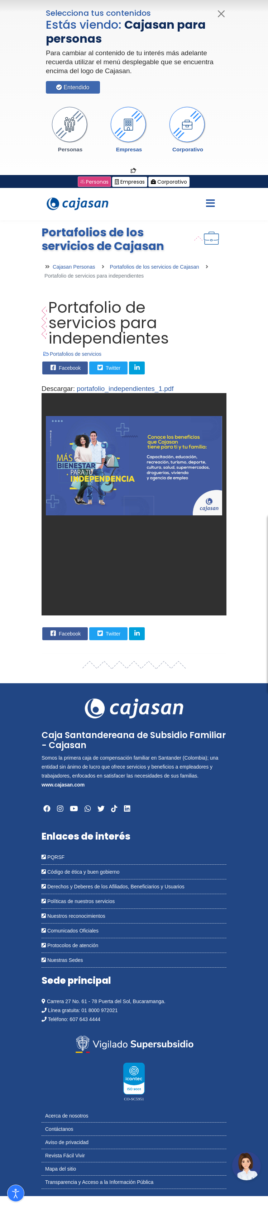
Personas (70, 149)
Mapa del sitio (60, 1169)
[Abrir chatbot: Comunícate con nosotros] (246, 1166)
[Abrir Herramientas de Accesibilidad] (15, 1193)
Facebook (65, 367)
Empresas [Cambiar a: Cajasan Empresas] (130, 181)
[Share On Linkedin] (137, 368)
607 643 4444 (85, 1019)
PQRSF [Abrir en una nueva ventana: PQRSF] (53, 857)
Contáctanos (59, 1129)
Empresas (129, 149)
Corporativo (187, 149)
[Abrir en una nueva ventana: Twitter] (101, 808)
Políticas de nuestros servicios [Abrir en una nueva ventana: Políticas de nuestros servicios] (78, 901)
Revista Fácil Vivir (65, 1155)
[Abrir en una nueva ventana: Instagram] (60, 808)
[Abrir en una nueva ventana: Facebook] (47, 808)
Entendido (73, 87)
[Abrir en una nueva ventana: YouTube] (74, 808)
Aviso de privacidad (66, 1142)
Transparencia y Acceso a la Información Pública (99, 1182)
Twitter (108, 367)
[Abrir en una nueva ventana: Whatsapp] (88, 808)
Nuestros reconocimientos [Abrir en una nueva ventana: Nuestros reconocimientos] (73, 916)
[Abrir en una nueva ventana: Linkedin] (127, 808)
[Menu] (210, 204)
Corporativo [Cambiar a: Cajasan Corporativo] (169, 181)
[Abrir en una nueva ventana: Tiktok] (114, 808)
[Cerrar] (221, 14)
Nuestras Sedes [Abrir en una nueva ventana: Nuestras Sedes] (62, 960)
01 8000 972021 (99, 1010)
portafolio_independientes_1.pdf (125, 388)
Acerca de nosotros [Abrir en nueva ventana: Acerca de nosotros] (66, 1116)
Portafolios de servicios (75, 354)
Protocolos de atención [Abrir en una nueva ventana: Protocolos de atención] (70, 945)
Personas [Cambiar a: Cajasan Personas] (94, 181)
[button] (70, 130)
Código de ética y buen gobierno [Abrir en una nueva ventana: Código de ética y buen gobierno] (80, 872)
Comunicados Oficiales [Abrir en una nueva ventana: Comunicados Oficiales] (70, 931)
